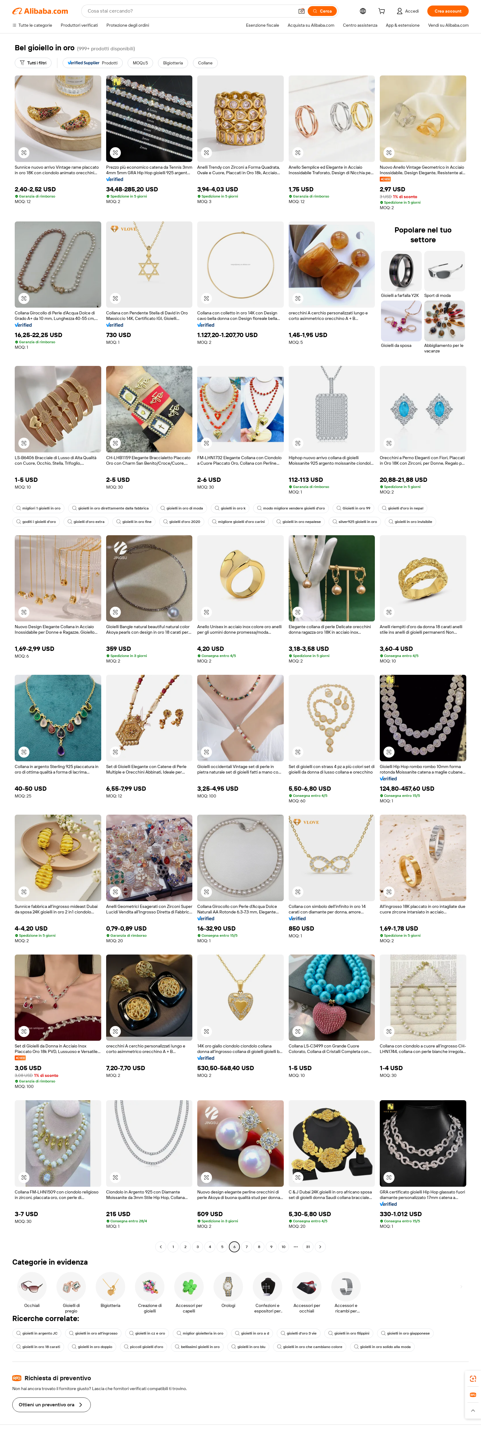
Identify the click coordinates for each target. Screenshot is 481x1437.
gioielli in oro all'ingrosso (93, 1333)
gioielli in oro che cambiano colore (309, 1346)
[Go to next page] (320, 1246)
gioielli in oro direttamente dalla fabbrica (110, 508)
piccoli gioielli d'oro (143, 1346)
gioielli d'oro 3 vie (299, 1333)
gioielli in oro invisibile (410, 521)
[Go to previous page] (160, 1246)
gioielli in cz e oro (147, 1333)
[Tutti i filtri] (33, 63)
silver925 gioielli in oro (355, 521)
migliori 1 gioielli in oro (38, 508)
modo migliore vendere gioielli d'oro (291, 508)
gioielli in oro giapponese (405, 1333)
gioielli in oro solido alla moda (382, 1346)
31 (308, 1247)
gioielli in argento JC (36, 1333)
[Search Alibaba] (190, 11)
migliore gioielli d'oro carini (238, 521)
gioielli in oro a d (252, 1333)
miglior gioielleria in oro (200, 1333)
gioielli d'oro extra (86, 521)
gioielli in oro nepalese (298, 521)
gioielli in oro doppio (92, 1346)
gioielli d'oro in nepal (402, 508)
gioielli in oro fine (134, 521)
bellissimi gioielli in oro (197, 1346)
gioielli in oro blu (248, 1346)
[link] (473, 1379)
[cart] (382, 12)
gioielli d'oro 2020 (181, 521)
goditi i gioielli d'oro (36, 521)
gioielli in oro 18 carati (38, 1346)
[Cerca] (322, 11)
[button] (301, 11)
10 (284, 1247)
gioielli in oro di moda (181, 508)
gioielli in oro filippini (348, 1333)
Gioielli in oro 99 (353, 508)
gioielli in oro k (230, 508)
